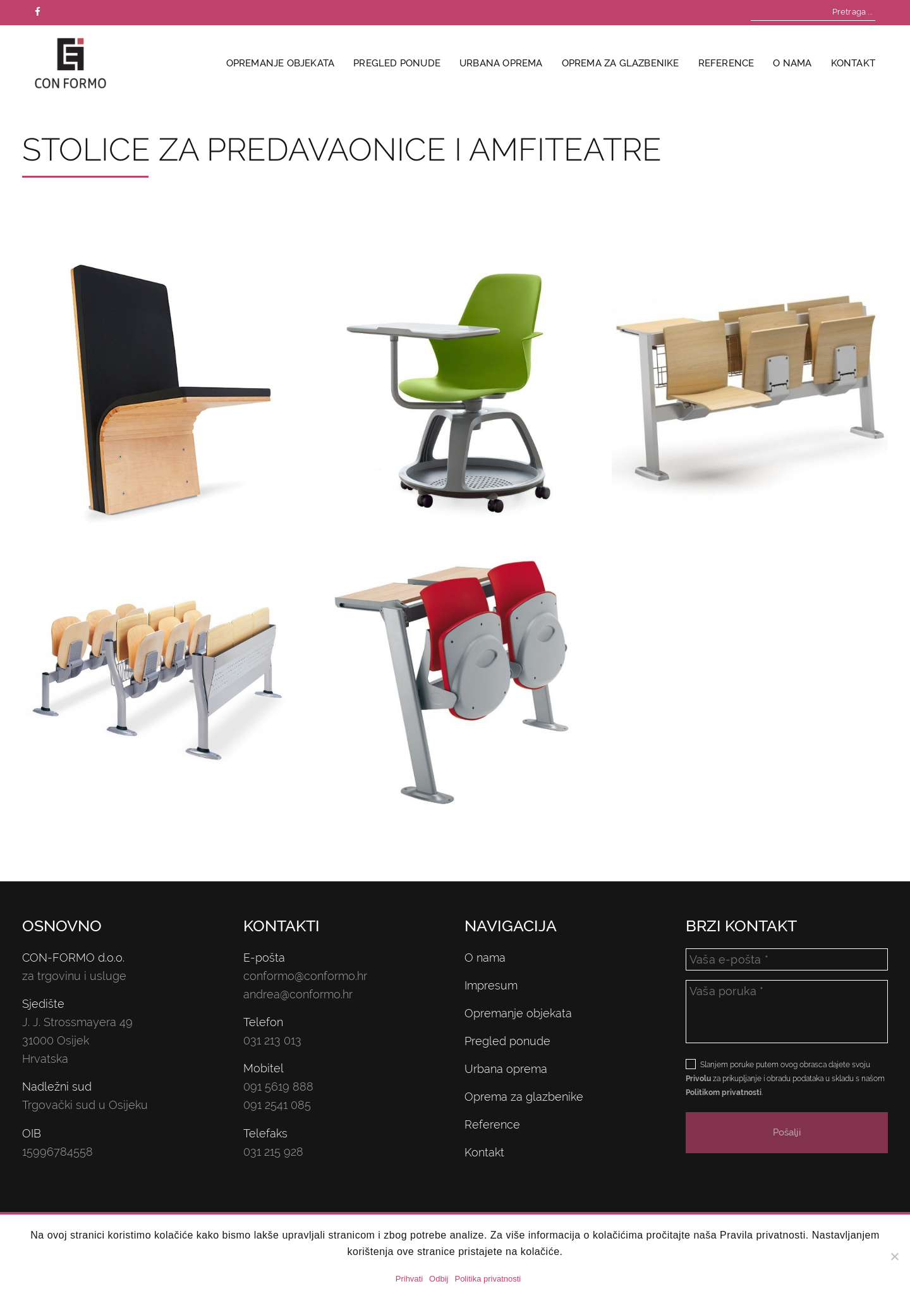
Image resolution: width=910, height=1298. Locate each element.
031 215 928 (273, 1151)
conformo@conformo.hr (305, 976)
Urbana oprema (501, 63)
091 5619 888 (278, 1086)
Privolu (698, 1078)
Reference (726, 63)
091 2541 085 (277, 1104)
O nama (792, 63)
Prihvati (409, 1278)
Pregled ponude (396, 63)
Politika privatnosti (487, 1278)
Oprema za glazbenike (620, 63)
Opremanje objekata (280, 63)
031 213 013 (272, 1040)
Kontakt (853, 63)
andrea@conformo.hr (298, 994)
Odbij (438, 1278)
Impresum (491, 985)
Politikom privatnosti (723, 1092)
